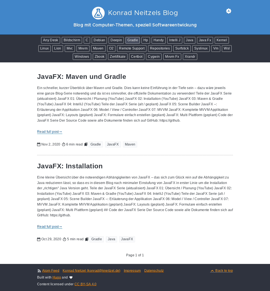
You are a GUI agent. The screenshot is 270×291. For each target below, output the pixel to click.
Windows (82, 56)
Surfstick (182, 48)
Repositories (160, 48)
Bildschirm (72, 40)
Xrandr (190, 56)
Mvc (70, 48)
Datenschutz (154, 270)
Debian (99, 40)
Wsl (227, 48)
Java (189, 40)
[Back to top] (221, 270)
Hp (145, 40)
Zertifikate (118, 56)
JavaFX (113, 144)
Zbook (100, 56)
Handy (159, 40)
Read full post (49, 132)
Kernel (222, 40)
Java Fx (205, 40)
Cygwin (154, 56)
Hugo (57, 277)
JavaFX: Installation (70, 166)
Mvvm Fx (172, 56)
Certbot (136, 56)
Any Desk (50, 40)
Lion (57, 48)
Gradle (132, 40)
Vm (216, 48)
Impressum (132, 270)
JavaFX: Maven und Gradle (81, 76)
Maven (98, 48)
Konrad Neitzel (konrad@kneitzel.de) (91, 270)
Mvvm (83, 48)
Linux (44, 48)
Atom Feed (50, 270)
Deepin (116, 40)
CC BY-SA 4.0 (85, 284)
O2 (111, 48)
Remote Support (131, 48)
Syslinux (201, 48)
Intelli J (174, 40)
